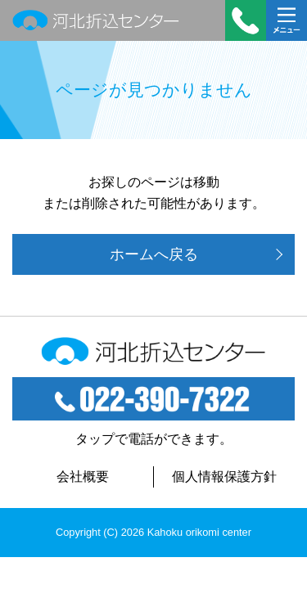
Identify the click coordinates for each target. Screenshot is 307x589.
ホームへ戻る (154, 254)
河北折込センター (96, 20)
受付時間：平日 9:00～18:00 (245, 20)
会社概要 (82, 476)
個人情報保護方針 (224, 476)
